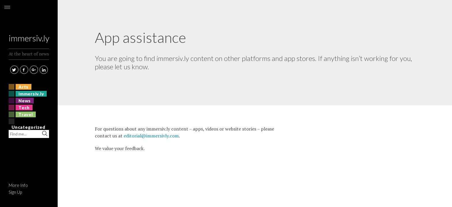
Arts (23, 86)
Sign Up (15, 192)
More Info (18, 185)
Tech (24, 107)
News (24, 100)
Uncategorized (28, 127)
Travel (25, 114)
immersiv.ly (28, 21)
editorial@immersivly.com (151, 136)
